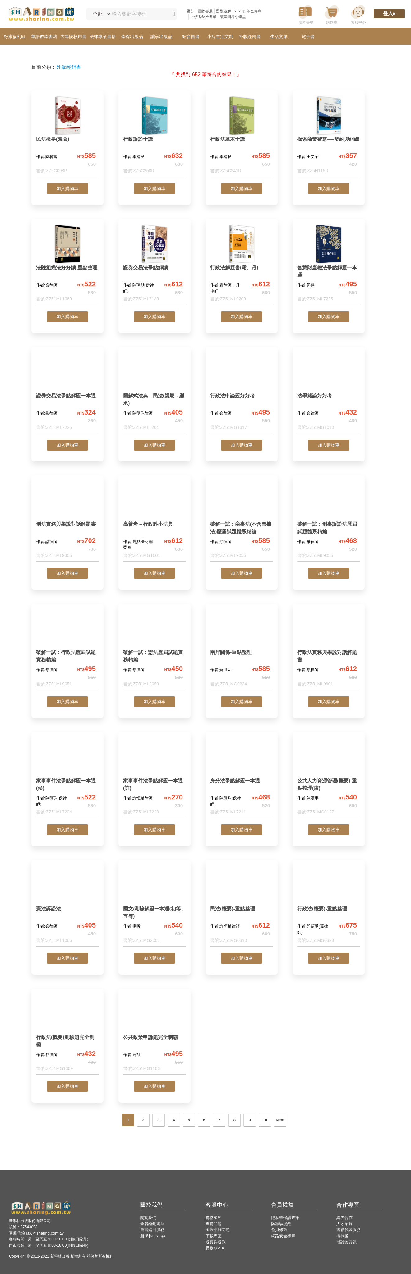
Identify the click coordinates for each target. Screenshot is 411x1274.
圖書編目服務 (152, 1229)
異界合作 (344, 1217)
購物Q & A (215, 1248)
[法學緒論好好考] (328, 392)
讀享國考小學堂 (233, 17)
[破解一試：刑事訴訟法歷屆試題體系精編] (328, 521)
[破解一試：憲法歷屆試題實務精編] (154, 649)
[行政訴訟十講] (154, 136)
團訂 (190, 11)
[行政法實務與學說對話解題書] (328, 649)
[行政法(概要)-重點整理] (328, 906)
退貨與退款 (216, 1241)
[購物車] (332, 14)
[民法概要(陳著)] (67, 136)
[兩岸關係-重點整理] (241, 649)
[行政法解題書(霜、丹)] (241, 264)
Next (280, 1120)
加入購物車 (67, 188)
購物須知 (214, 1217)
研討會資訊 (346, 1241)
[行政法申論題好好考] (241, 392)
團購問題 (214, 1223)
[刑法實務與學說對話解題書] (67, 521)
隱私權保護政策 (285, 1217)
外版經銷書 (68, 67)
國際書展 (205, 11)
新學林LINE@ (152, 1236)
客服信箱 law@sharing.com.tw (36, 1233)
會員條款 (279, 1229)
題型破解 (223, 11)
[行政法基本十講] (241, 136)
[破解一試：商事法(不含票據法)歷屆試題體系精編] (241, 521)
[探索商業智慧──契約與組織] (328, 136)
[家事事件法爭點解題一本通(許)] (154, 777)
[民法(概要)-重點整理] (241, 906)
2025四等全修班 (247, 11)
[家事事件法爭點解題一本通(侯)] (67, 777)
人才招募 (344, 1223)
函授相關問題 (218, 1229)
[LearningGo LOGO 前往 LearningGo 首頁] (41, 14)
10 (265, 1120)
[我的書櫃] (305, 14)
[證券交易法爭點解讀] (154, 264)
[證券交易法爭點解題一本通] (67, 392)
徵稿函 (342, 1236)
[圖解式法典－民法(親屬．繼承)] (154, 392)
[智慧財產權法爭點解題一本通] (328, 264)
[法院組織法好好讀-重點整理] (67, 264)
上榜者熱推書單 (203, 17)
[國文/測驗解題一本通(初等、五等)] (154, 906)
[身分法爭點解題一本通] (241, 777)
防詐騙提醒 (281, 1223)
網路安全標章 (283, 1236)
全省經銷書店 (152, 1223)
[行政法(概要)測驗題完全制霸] (67, 1034)
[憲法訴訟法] (67, 906)
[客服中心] (358, 14)
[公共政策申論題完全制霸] (154, 1034)
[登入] (389, 14)
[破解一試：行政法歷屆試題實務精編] (67, 649)
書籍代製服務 (348, 1229)
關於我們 (148, 1217)
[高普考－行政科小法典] (154, 521)
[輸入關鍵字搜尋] (138, 14)
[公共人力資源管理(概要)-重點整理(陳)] (328, 777)
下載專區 (214, 1236)
